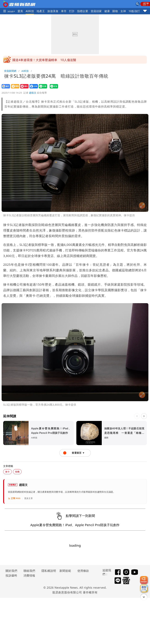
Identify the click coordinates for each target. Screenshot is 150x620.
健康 (107, 11)
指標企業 (82, 11)
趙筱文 (32, 92)
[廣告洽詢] (144, 588)
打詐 (72, 11)
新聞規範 (65, 571)
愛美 (20, 11)
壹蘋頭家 (96, 11)
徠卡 (7, 471)
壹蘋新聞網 (10, 70)
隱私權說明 (47, 571)
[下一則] (144, 416)
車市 (64, 11)
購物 (115, 11)
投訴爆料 (11, 575)
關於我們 (11, 571)
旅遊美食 (53, 11)
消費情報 (29, 575)
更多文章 (28, 498)
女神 (123, 11)
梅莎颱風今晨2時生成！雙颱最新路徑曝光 (41, 60)
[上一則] (137, 416)
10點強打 (134, 11)
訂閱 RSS (14, 498)
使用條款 (83, 571)
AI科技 (30, 11)
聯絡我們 (29, 571)
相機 (17, 471)
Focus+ (10, 11)
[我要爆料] (144, 580)
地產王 (41, 11)
